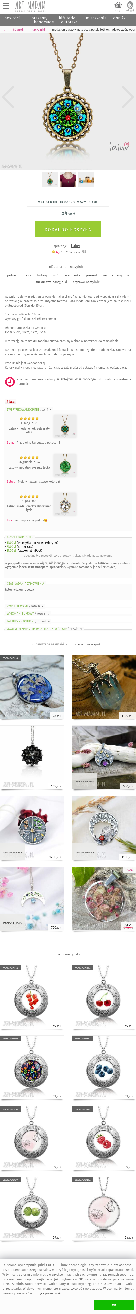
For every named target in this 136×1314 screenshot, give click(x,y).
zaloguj (130, 10)
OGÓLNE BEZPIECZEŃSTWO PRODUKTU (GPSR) (45, 629)
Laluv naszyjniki (68, 954)
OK (114, 1305)
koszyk (118, 10)
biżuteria (55, 267)
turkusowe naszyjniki (51, 282)
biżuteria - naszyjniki (86, 644)
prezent (91, 275)
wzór (56, 275)
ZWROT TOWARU (25, 606)
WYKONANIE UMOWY (28, 613)
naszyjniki (77, 267)
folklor (26, 275)
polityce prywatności (47, 1293)
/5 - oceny (66, 252)
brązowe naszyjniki (87, 282)
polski (11, 275)
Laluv (75, 245)
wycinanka (72, 275)
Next (128, 97)
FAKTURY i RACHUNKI (29, 621)
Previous (8, 97)
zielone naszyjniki (116, 275)
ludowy (42, 275)
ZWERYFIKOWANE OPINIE (29, 409)
